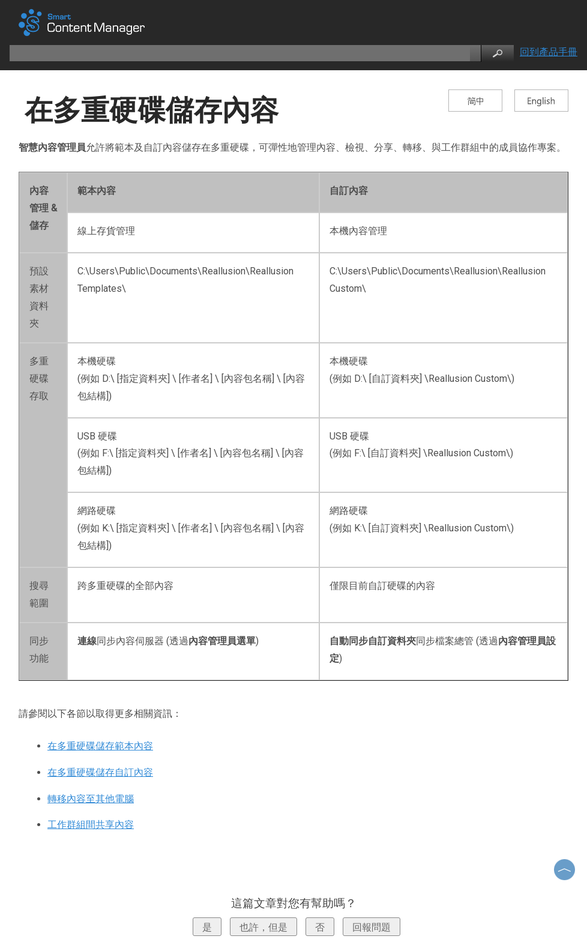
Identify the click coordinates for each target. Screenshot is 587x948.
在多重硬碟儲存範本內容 (100, 746)
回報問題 (371, 927)
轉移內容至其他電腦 (90, 799)
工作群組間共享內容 (90, 824)
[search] (238, 53)
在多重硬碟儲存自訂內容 (100, 772)
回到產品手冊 (548, 52)
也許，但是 (263, 927)
